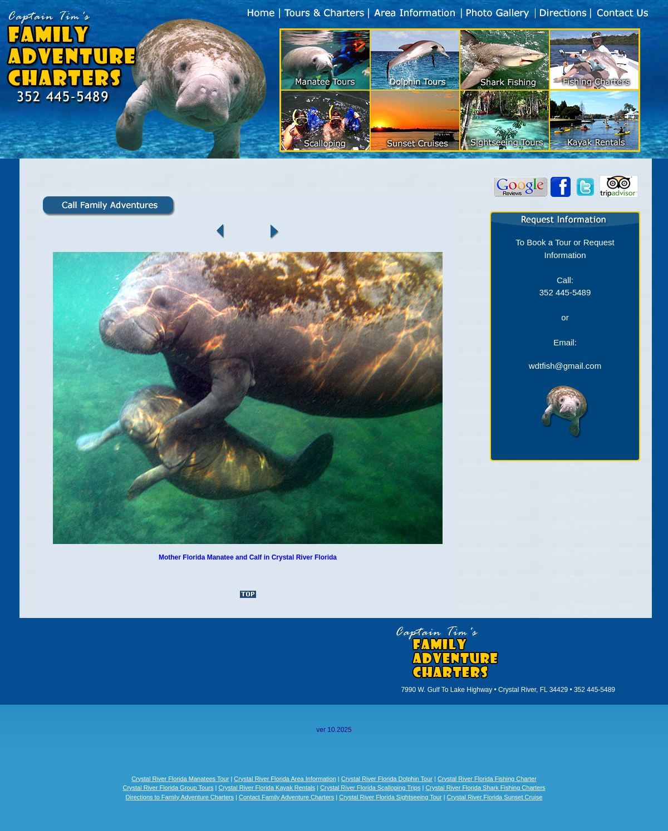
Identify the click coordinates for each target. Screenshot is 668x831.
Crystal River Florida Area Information (285, 778)
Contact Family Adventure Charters (286, 797)
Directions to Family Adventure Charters (180, 797)
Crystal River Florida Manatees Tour (180, 778)
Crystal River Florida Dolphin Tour (387, 778)
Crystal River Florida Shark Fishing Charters (485, 787)
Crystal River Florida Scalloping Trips (370, 787)
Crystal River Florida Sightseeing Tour (390, 797)
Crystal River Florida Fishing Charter (487, 778)
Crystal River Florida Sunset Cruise (495, 797)
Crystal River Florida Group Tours (167, 787)
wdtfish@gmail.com (565, 365)
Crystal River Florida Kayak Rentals (266, 787)
